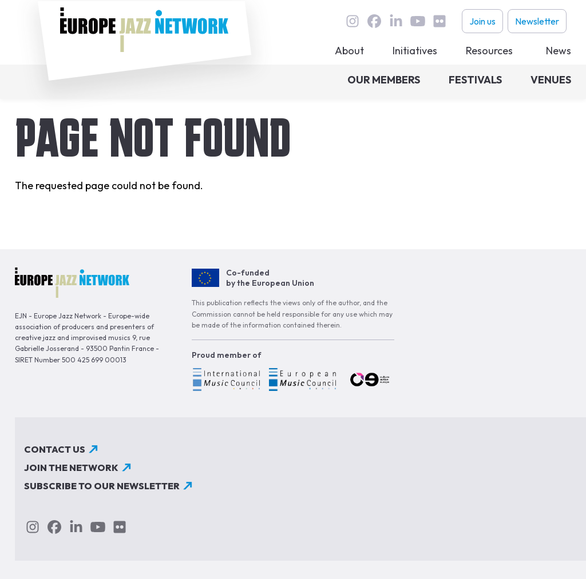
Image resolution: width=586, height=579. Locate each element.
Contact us (54, 449)
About (349, 50)
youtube (417, 21)
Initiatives (415, 50)
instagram (352, 21)
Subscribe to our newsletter (102, 486)
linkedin (396, 21)
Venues (550, 79)
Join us (482, 21)
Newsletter (537, 21)
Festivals (475, 79)
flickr (439, 21)
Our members (383, 79)
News (558, 50)
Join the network (71, 467)
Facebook (374, 21)
